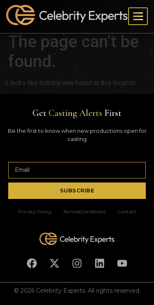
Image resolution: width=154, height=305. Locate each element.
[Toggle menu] (138, 16)
